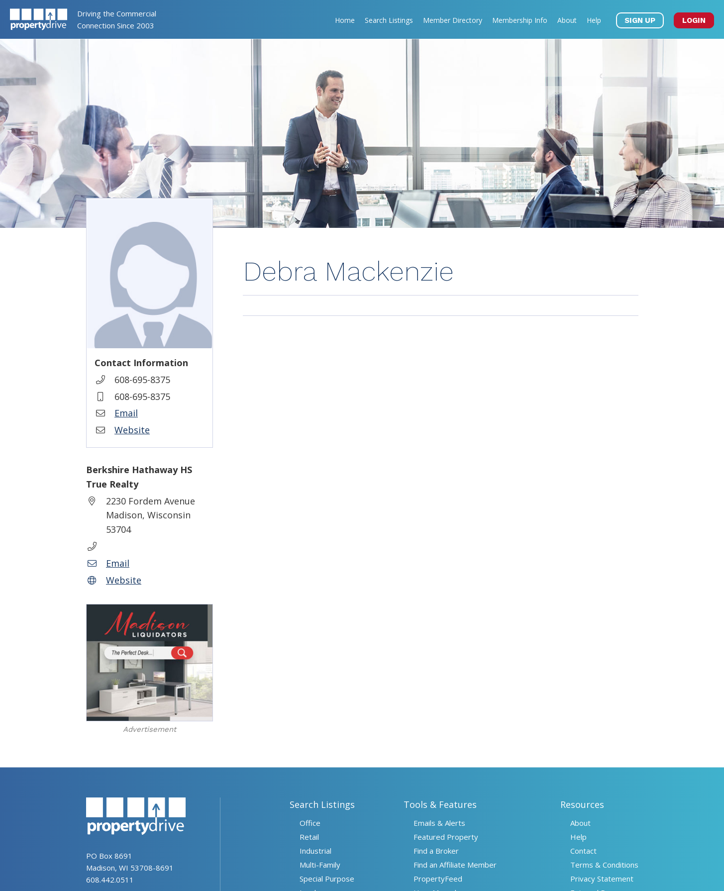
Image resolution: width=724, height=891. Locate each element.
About (567, 20)
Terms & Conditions (604, 865)
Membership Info (519, 20)
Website (132, 430)
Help (594, 20)
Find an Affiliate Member (455, 865)
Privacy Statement (601, 879)
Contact (583, 851)
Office (310, 823)
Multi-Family (320, 865)
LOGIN (694, 20)
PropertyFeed (438, 879)
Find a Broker (436, 851)
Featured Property (446, 837)
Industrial (315, 851)
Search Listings (389, 20)
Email (126, 413)
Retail (309, 837)
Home (345, 20)
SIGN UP (639, 20)
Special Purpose (327, 879)
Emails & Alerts (439, 823)
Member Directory (452, 20)
